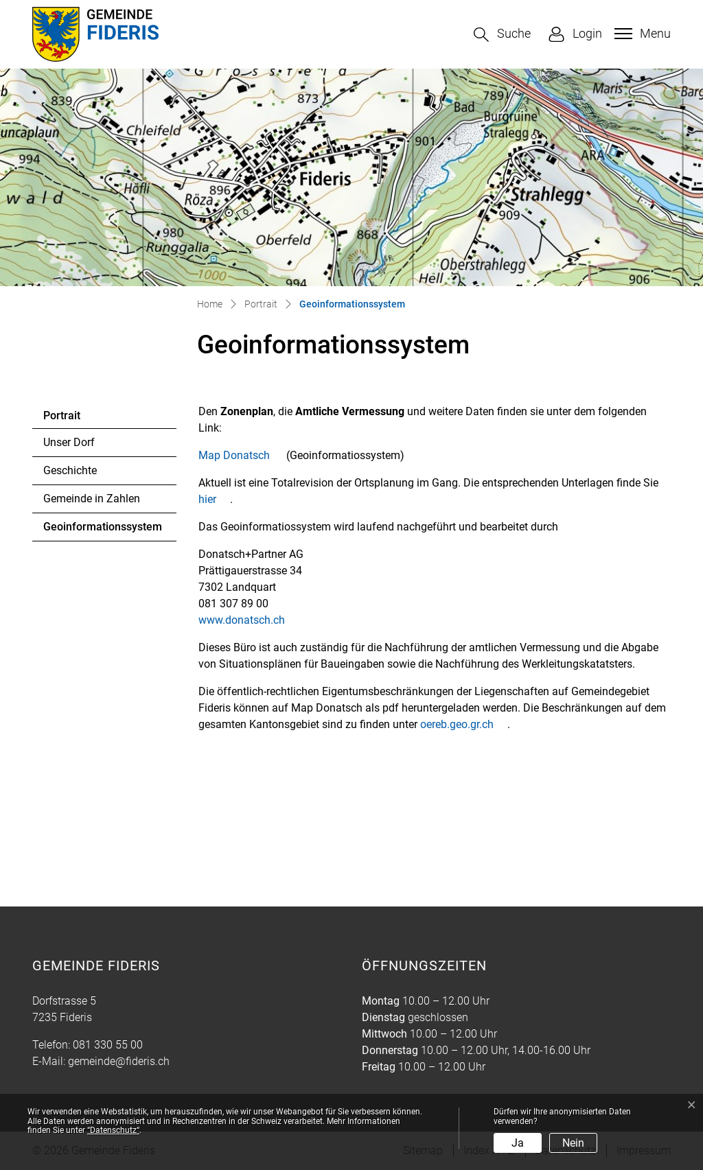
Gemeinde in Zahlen (91, 498)
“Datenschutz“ (113, 1130)
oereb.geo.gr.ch (463, 724)
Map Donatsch (241, 455)
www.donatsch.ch (248, 620)
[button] (502, 35)
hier (214, 499)
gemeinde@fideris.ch (119, 1061)
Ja (517, 1142)
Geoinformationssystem (102, 530)
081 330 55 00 (108, 1044)
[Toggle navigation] (641, 33)
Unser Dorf (69, 442)
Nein (573, 1142)
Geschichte (70, 470)
